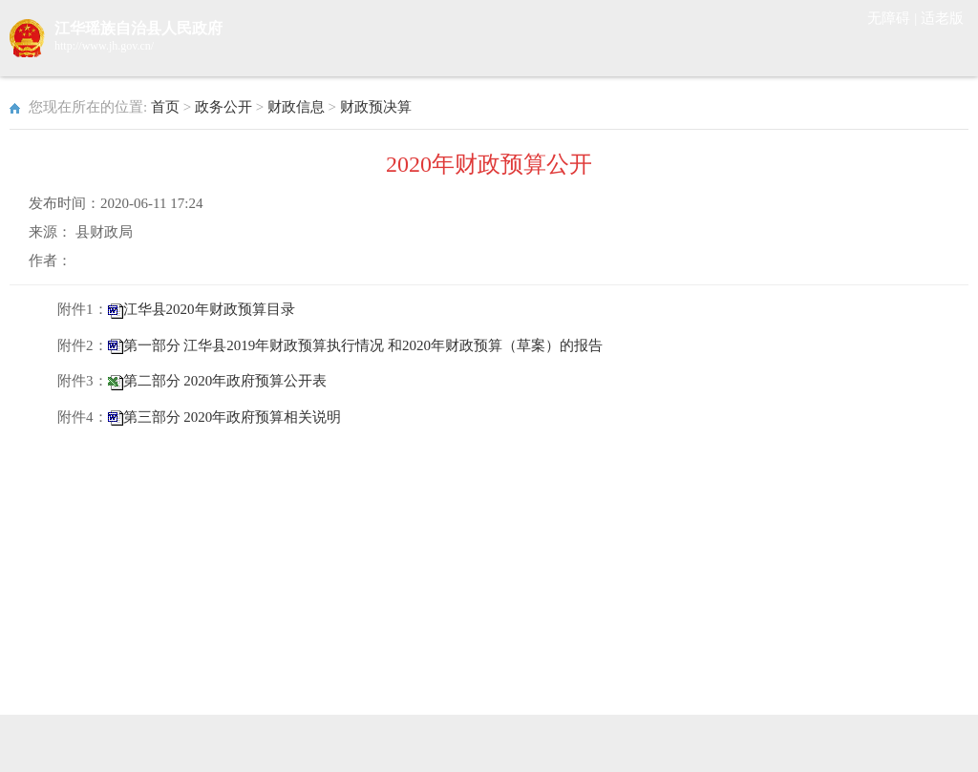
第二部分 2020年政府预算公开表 (225, 380)
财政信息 (296, 107)
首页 (165, 107)
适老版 (942, 18)
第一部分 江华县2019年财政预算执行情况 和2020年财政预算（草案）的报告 (363, 345)
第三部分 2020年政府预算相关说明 (232, 417)
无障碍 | (894, 18)
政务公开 (223, 107)
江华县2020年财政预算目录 (209, 309)
